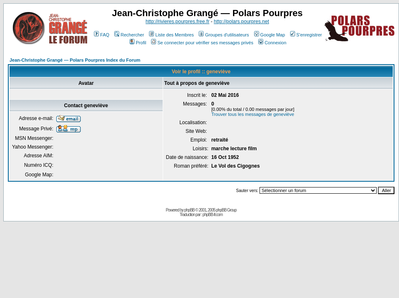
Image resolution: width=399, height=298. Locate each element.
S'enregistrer (306, 34)
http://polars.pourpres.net (241, 21)
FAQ (101, 34)
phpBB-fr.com (212, 214)
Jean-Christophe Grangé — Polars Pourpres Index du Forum (75, 60)
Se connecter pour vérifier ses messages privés (202, 42)
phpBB (189, 210)
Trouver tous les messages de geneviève (252, 114)
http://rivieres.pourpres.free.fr (177, 21)
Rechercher (129, 34)
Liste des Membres (171, 34)
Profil (138, 42)
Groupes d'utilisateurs (224, 34)
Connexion (272, 42)
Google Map (269, 34)
